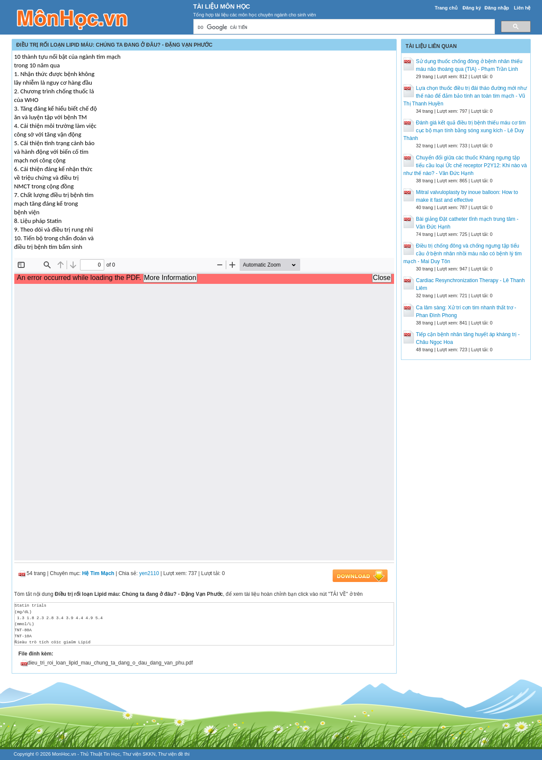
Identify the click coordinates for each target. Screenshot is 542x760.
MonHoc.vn (64, 754)
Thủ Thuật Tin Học (100, 754)
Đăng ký (471, 7)
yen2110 (149, 573)
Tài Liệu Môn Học (221, 6)
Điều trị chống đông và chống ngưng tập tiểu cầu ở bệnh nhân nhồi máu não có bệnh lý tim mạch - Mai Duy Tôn (463, 253)
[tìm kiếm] (343, 27)
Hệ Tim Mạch (98, 573)
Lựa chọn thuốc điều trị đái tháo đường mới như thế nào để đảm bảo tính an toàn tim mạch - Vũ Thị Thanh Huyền (465, 96)
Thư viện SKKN (138, 754)
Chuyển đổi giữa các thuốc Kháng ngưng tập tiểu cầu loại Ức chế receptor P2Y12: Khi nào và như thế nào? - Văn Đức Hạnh (465, 165)
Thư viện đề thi (173, 754)
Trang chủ (446, 7)
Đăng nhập (496, 7)
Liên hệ (522, 7)
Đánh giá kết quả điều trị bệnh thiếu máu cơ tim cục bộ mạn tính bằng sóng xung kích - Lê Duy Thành (465, 130)
